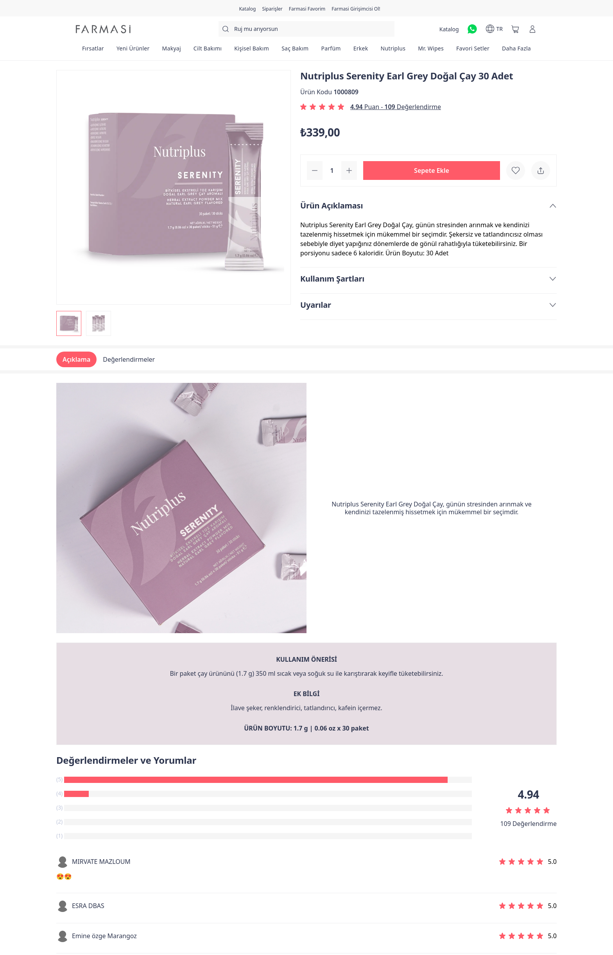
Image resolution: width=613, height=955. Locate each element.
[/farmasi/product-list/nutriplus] (393, 50)
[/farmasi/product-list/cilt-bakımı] (207, 50)
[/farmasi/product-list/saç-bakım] (295, 50)
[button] (431, 170)
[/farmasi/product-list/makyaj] (171, 50)
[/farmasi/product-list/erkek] (361, 50)
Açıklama (76, 359)
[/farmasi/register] (272, 8)
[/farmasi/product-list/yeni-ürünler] (133, 50)
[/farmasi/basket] (515, 29)
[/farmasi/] (103, 29)
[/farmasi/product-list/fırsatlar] (93, 50)
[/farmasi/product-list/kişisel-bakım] (251, 50)
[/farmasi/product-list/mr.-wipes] (431, 50)
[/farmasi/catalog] (247, 8)
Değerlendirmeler (129, 359)
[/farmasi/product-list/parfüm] (331, 50)
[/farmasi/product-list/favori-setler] (473, 50)
